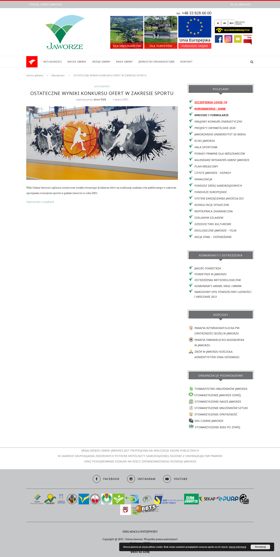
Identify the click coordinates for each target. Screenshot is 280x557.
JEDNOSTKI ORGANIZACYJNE (157, 61)
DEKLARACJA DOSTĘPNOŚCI (140, 531)
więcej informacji (237, 547)
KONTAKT (186, 61)
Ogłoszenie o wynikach (40, 202)
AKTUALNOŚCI (52, 61)
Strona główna (34, 75)
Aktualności (58, 75)
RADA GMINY (124, 61)
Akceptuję (260, 547)
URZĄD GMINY (101, 61)
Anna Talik (100, 99)
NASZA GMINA (77, 61)
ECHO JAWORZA (240, 4)
